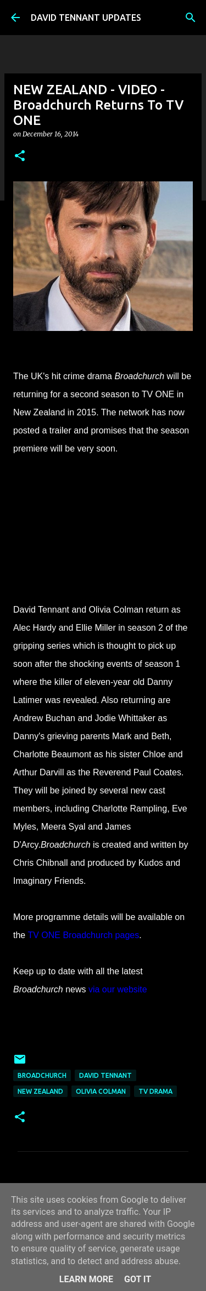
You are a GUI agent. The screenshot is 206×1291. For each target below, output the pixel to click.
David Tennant (105, 1075)
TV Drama (155, 1091)
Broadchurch (42, 1075)
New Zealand (40, 1091)
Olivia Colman (101, 1091)
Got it (137, 1279)
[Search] (190, 17)
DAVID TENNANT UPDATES (86, 17)
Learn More (86, 1279)
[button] (19, 156)
